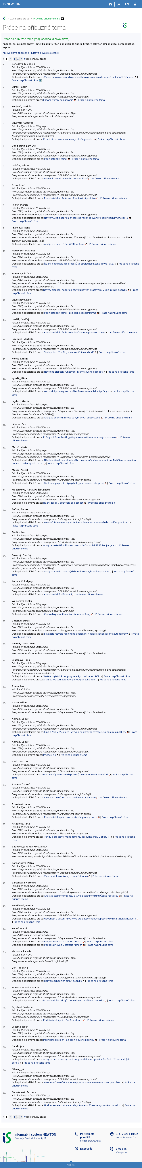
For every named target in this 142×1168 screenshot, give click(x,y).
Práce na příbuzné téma (46, 18)
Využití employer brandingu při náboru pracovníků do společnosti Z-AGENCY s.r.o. (89, 77)
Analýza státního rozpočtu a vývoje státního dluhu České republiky (81, 895)
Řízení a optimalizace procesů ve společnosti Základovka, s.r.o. (79, 263)
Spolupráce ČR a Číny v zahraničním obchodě (69, 352)
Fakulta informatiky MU (36, 1138)
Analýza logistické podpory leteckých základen (69, 679)
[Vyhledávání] (119, 4)
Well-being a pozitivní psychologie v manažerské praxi (74, 483)
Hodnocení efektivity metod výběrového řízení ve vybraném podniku (82, 1105)
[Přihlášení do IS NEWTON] (135, 4)
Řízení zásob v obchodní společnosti (63, 502)
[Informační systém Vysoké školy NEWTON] (12, 4)
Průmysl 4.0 (49, 754)
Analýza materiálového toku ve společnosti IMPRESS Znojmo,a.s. (79, 545)
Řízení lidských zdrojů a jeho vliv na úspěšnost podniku (73, 1000)
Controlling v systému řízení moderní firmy (67, 614)
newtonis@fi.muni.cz (90, 1141)
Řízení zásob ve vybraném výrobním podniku (68, 139)
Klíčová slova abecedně (16, 52)
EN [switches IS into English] (127, 4)
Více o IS (121, 1148)
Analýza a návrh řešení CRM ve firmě (64, 244)
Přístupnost (121, 1152)
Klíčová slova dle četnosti (45, 52)
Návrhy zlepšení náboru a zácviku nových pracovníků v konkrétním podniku (85, 289)
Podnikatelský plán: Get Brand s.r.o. (63, 1020)
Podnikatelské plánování (58, 594)
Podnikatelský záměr (55, 158)
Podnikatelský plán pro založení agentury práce (70, 817)
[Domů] (110, 4)
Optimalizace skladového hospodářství (66, 178)
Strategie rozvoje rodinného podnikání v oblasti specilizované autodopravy (86, 633)
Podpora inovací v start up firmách (63, 941)
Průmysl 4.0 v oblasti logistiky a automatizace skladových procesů (79, 437)
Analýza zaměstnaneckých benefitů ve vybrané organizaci (76, 571)
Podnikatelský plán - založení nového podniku (68, 1039)
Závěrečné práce (19, 18)
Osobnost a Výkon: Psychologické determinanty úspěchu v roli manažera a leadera (90, 918)
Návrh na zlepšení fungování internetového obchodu (73, 371)
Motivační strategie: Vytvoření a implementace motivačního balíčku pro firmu (86, 522)
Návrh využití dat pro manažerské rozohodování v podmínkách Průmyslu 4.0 (86, 217)
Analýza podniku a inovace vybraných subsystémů (72, 417)
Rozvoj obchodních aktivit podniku (63, 980)
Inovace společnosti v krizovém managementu (70, 797)
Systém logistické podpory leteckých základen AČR (71, 676)
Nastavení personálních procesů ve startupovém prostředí (75, 774)
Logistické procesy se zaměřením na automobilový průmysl (76, 391)
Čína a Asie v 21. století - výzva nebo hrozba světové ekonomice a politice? (85, 732)
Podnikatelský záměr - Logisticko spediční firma (70, 312)
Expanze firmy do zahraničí (58, 100)
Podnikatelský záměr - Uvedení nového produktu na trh (74, 332)
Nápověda (86, 1148)
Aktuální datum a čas (126, 1137)
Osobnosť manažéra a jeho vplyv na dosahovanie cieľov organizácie (82, 1082)
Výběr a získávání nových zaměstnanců (66, 876)
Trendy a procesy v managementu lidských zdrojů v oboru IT (76, 836)
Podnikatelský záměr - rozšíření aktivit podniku (70, 198)
